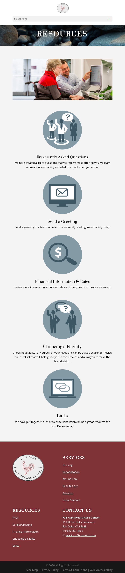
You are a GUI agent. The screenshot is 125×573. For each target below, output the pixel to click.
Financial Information (26, 531)
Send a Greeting (22, 524)
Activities (67, 493)
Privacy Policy (49, 570)
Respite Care (70, 486)
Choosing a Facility (24, 538)
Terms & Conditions (74, 570)
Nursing (67, 465)
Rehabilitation (71, 472)
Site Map (32, 570)
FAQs (16, 517)
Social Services (71, 500)
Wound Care (70, 479)
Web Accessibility (101, 570)
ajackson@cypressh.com (81, 535)
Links (16, 545)
